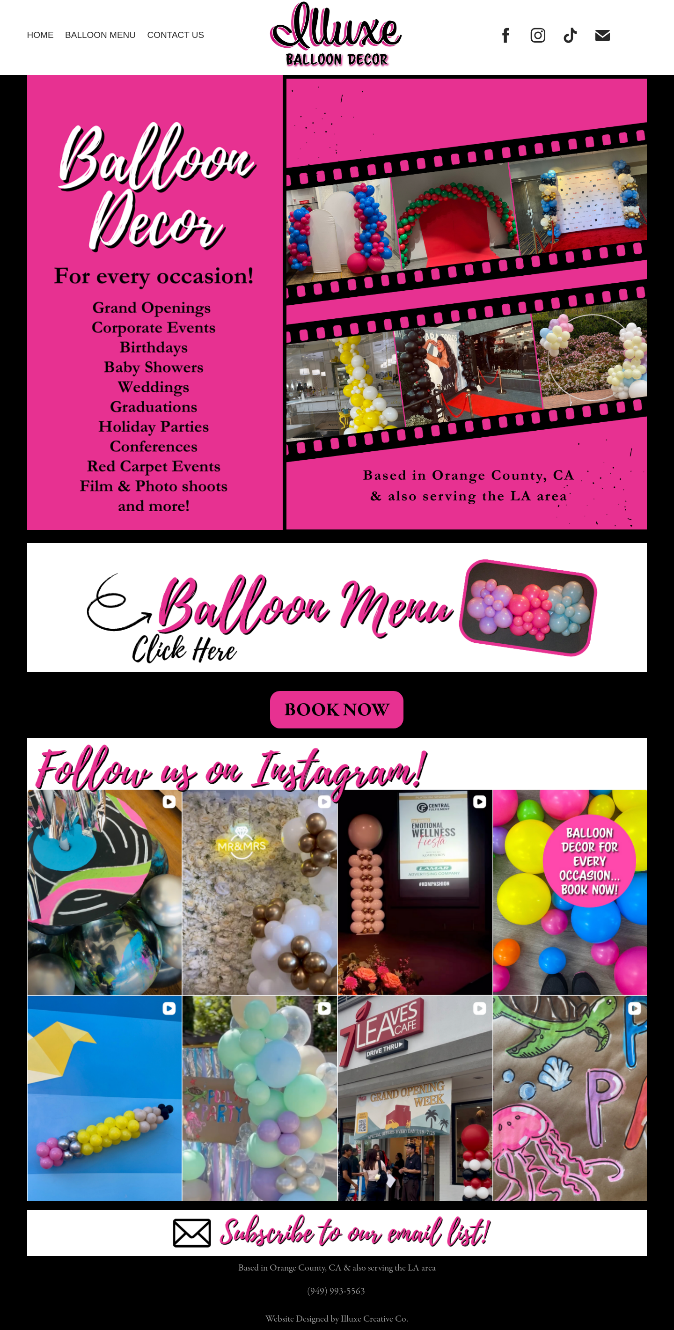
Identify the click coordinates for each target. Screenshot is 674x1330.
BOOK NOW (336, 709)
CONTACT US (175, 35)
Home (40, 35)
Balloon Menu (100, 35)
